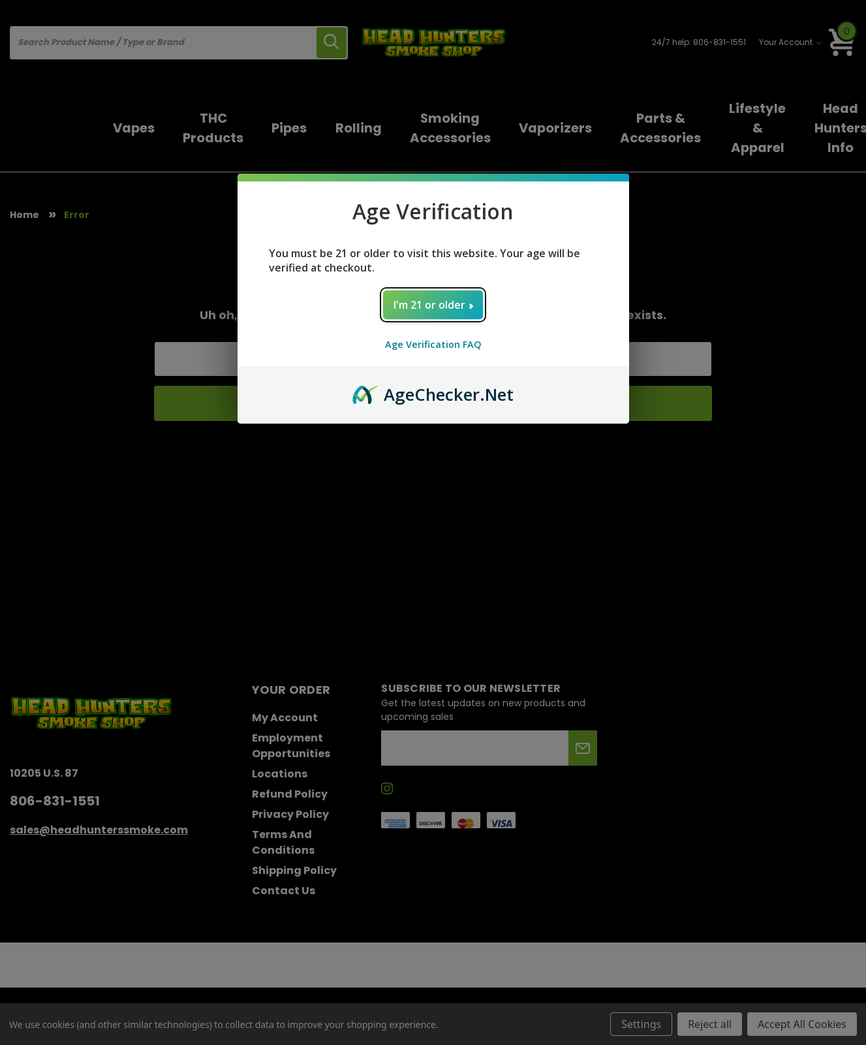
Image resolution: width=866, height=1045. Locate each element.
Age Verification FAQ (433, 344)
